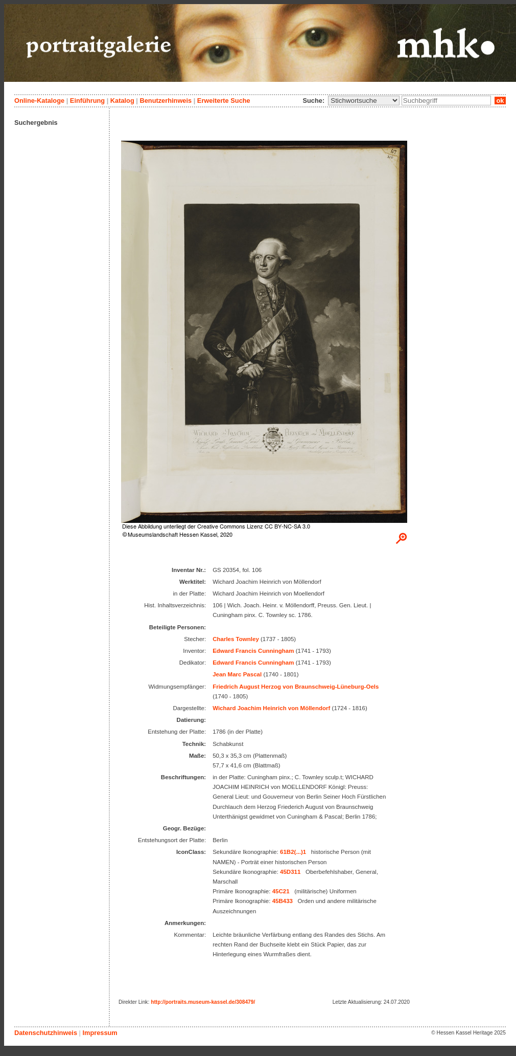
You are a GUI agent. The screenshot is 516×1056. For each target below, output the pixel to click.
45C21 (281, 891)
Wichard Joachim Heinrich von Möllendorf (271, 708)
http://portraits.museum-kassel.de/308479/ (203, 1002)
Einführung (87, 100)
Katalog (122, 100)
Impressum (99, 1033)
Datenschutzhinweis (45, 1033)
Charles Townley (236, 639)
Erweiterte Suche (223, 100)
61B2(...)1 (293, 852)
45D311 (290, 872)
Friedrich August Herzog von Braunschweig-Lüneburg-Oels (296, 687)
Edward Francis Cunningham (253, 651)
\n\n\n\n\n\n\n (364, 100)
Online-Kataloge (39, 100)
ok (500, 100)
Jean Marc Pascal (237, 674)
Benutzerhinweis (165, 100)
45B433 (282, 901)
